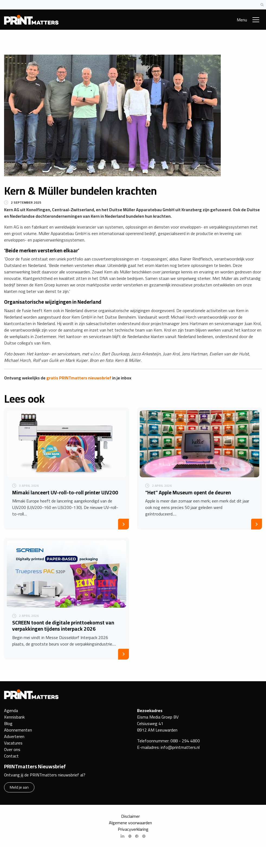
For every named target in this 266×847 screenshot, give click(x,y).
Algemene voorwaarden (130, 822)
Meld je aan (19, 787)
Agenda (11, 710)
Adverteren (14, 736)
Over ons (12, 749)
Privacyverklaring (133, 829)
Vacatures (13, 743)
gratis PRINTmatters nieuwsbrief (78, 378)
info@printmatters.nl (180, 747)
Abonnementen (18, 730)
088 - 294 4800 (185, 741)
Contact (11, 756)
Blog (8, 723)
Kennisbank (14, 717)
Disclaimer (130, 816)
